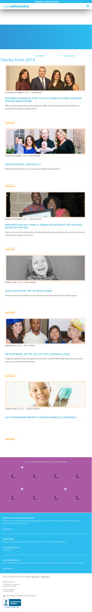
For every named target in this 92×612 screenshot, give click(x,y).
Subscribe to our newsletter (46, 1)
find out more (7, 529)
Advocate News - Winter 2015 (23, 164)
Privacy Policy (45, 577)
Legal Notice (35, 577)
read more (10, 122)
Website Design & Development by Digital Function (21, 596)
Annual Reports (33, 409)
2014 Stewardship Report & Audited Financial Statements (41, 417)
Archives (49, 56)
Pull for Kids (29, 345)
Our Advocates (35, 219)
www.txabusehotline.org (11, 547)
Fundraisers (36, 92)
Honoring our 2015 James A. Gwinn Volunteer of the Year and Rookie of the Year (43, 226)
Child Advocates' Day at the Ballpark (28, 290)
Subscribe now (8, 568)
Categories (77, 56)
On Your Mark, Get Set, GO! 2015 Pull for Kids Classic (37, 354)
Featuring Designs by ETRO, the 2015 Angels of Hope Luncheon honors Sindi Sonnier (43, 99)
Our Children (34, 156)
